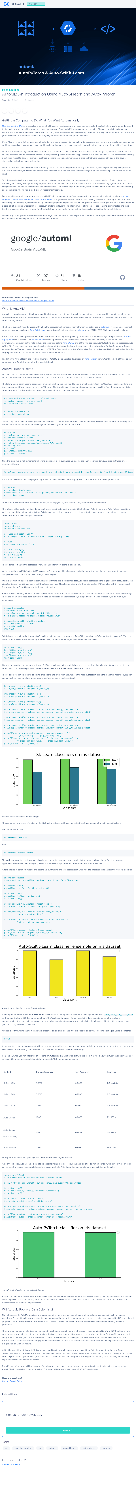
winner (80, 330)
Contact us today (11, 1464)
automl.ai (104, 326)
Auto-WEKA (68, 342)
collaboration (37, 339)
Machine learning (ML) (12, 125)
